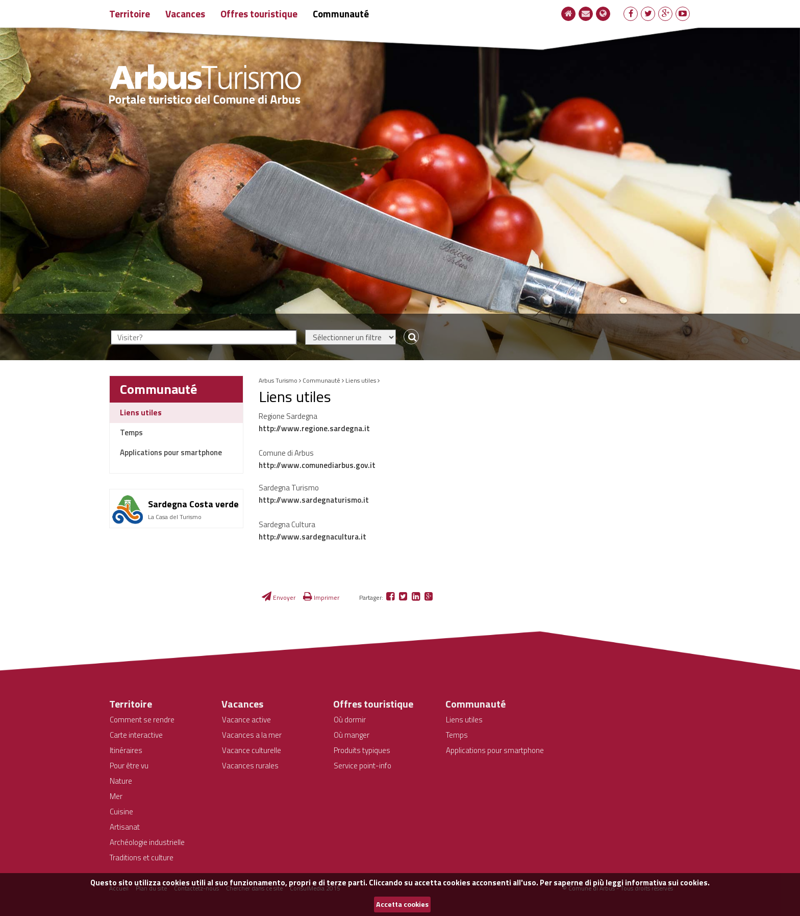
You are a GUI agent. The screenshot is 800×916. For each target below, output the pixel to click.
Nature (121, 781)
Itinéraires (126, 750)
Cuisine (121, 811)
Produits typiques (362, 750)
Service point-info (362, 765)
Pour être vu (129, 765)
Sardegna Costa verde (193, 504)
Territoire (129, 13)
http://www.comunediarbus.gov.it (317, 465)
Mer (116, 796)
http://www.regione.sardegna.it (314, 428)
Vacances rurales (250, 765)
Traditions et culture (141, 857)
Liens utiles (141, 412)
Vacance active (246, 719)
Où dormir (350, 719)
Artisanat (125, 827)
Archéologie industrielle (147, 842)
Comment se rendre (142, 719)
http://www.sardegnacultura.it (312, 537)
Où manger (351, 735)
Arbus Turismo (278, 380)
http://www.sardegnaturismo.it (314, 500)
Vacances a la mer (252, 735)
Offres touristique (258, 13)
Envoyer (278, 597)
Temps (131, 432)
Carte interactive (136, 735)
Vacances (185, 13)
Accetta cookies (402, 904)
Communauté (341, 13)
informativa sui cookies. (667, 882)
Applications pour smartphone (171, 452)
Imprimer (321, 597)
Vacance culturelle (251, 750)
